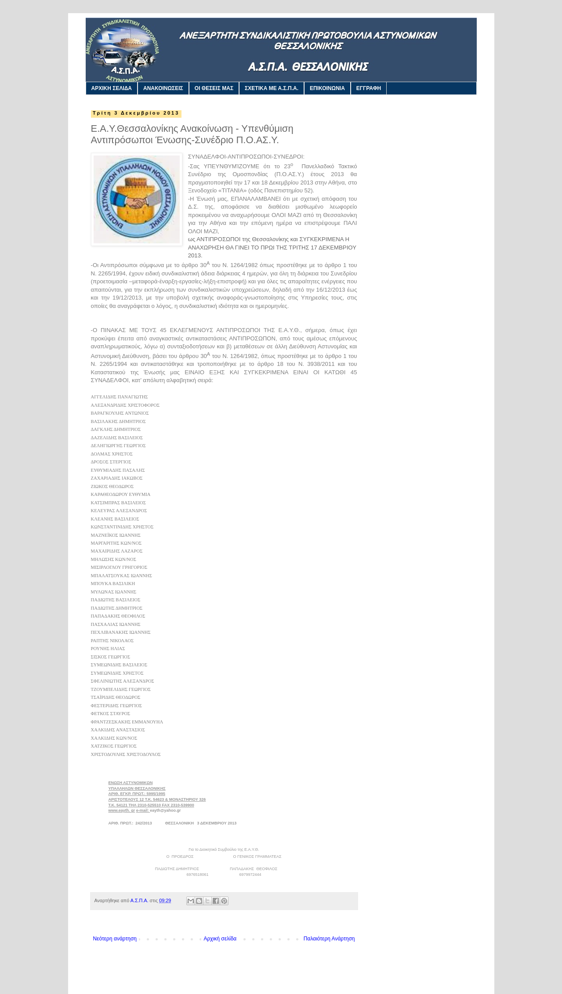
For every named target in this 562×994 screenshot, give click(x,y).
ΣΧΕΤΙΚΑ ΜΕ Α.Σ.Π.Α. (271, 88)
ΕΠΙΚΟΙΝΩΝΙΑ (327, 88)
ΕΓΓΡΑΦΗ (368, 88)
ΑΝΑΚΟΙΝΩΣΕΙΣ (163, 88)
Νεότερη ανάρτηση (115, 939)
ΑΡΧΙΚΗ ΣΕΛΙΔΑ (111, 88)
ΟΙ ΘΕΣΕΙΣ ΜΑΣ (214, 88)
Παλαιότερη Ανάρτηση (329, 939)
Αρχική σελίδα (219, 939)
